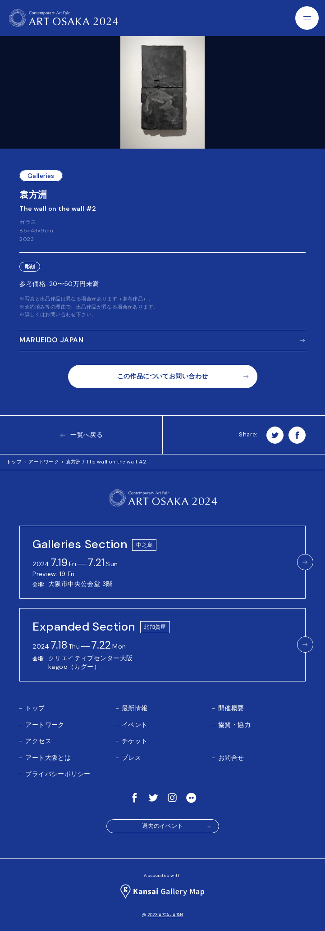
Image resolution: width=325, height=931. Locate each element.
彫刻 (30, 267)
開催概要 (231, 708)
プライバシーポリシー (57, 774)
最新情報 (135, 708)
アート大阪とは (48, 758)
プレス (131, 758)
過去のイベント (177, 826)
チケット (135, 741)
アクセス (38, 741)
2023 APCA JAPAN (165, 914)
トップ (14, 462)
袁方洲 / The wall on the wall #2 (106, 462)
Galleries (41, 176)
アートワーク (44, 462)
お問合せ (231, 758)
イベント (135, 725)
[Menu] (307, 18)
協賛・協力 (234, 725)
